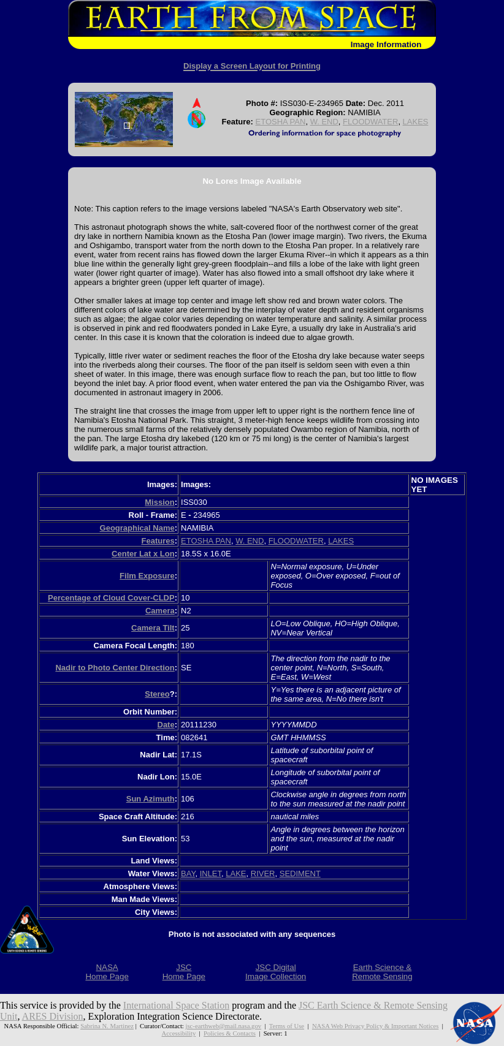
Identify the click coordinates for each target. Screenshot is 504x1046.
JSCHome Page (183, 972)
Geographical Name (137, 527)
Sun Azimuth (150, 798)
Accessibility (179, 1033)
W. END (324, 121)
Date (166, 724)
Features (157, 540)
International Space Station (176, 1005)
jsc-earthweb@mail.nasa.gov (224, 1025)
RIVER (263, 873)
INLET (210, 873)
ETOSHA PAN (281, 121)
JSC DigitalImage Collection (275, 972)
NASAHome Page (106, 972)
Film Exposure (147, 575)
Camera (160, 610)
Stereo (157, 694)
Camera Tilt (153, 627)
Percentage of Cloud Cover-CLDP (111, 597)
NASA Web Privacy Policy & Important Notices (375, 1025)
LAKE (236, 873)
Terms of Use (286, 1025)
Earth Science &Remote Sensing (382, 972)
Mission (159, 502)
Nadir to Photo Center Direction (114, 667)
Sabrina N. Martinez (107, 1025)
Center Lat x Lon (143, 553)
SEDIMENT (300, 873)
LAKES (416, 121)
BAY (188, 873)
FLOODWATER (370, 121)
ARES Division (52, 1016)
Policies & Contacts (230, 1033)
